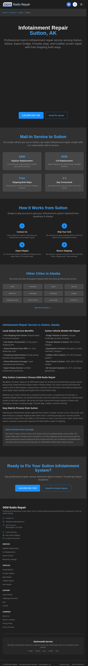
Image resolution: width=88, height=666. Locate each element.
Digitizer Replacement (11, 548)
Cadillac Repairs (8, 581)
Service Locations (9, 620)
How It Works (7, 595)
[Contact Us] (69, 4)
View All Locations (43, 307)
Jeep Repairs (7, 577)
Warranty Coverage (9, 559)
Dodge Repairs (8, 570)
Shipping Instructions (10, 598)
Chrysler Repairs (8, 573)
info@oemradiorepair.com (15, 522)
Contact (5, 606)
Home (5, 13)
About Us (6, 616)
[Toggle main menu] (81, 4)
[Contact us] (75, 4)
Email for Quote (56, 115)
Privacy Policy (7, 623)
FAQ (4, 602)
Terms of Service (9, 627)
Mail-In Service (8, 556)
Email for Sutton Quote (56, 488)
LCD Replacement (9, 552)
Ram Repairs (7, 584)
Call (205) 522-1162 (31, 115)
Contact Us (10, 518)
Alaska (21, 13)
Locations (12, 13)
